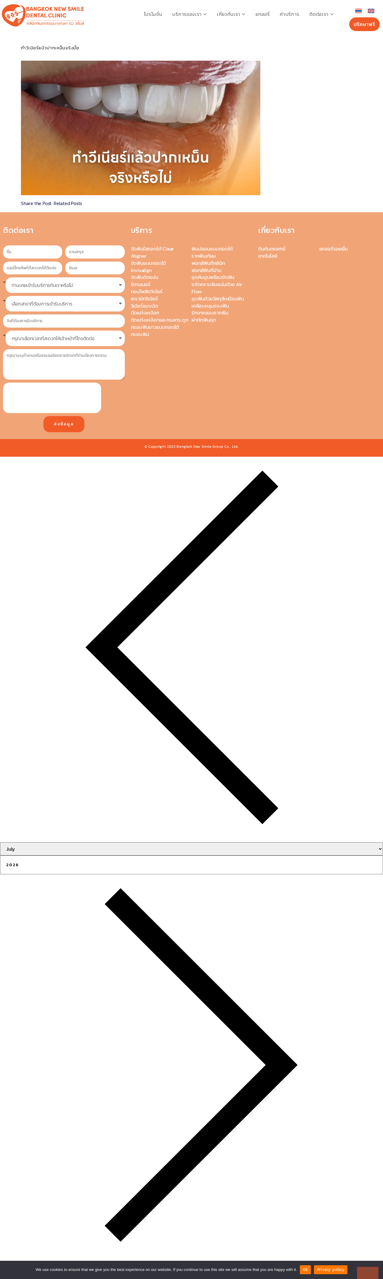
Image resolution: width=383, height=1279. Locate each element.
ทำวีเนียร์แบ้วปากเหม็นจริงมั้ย (50, 47)
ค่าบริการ (289, 14)
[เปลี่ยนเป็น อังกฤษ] (371, 11)
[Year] (191, 864)
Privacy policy (330, 1269)
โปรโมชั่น (153, 14)
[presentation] (52, 397)
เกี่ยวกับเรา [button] (231, 14)
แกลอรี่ (263, 14)
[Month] (191, 848)
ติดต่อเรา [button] (321, 14)
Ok (305, 1269)
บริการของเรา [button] (189, 14)
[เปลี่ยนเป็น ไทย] (358, 11)
